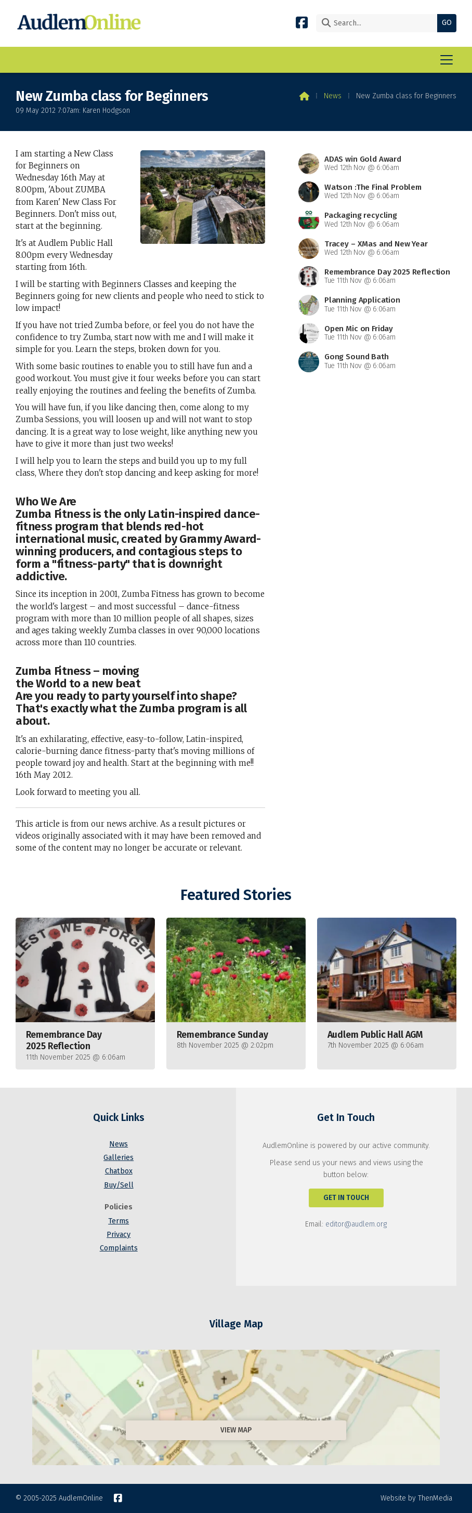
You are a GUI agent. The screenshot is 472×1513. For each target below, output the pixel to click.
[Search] (379, 23)
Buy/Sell (119, 1185)
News (333, 96)
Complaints (119, 1248)
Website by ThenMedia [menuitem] (416, 1498)
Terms (118, 1221)
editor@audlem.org (356, 1224)
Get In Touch (346, 1197)
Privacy (118, 1234)
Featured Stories (235, 895)
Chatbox (119, 1171)
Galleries (118, 1157)
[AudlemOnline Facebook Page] (302, 22)
